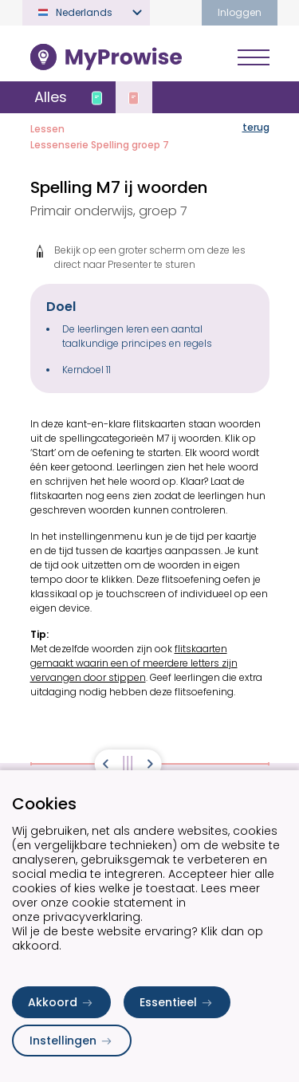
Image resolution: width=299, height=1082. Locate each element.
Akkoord (61, 1002)
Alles (50, 97)
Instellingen (72, 1041)
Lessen (47, 129)
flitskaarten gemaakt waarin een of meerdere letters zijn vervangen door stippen (134, 663)
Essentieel (177, 1002)
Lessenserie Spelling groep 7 (99, 144)
